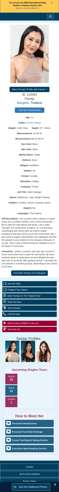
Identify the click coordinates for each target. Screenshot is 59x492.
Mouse (37, 123)
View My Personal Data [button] (29, 110)
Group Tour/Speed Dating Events (30, 440)
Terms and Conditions (29, 474)
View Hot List (14, 329)
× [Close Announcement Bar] (51, 2)
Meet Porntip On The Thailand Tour (24, 296)
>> (27, 8)
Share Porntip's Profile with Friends (28, 89)
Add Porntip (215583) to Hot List (23, 323)
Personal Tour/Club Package (27, 431)
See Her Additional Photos (33, 487)
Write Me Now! (14, 302)
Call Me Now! (14, 314)
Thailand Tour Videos (17, 290)
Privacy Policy (29, 481)
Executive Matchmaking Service (29, 448)
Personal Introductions (24, 423)
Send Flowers (14, 308)
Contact (29, 467)
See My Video (14, 283)
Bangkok (23, 102)
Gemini (29, 123)
